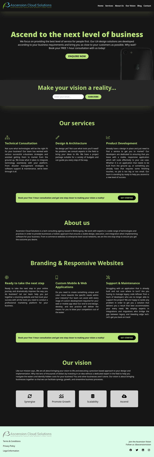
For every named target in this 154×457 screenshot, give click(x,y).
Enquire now (77, 56)
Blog (139, 5)
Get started (127, 198)
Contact (147, 5)
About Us (119, 5)
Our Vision (130, 5)
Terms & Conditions (12, 441)
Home (100, 5)
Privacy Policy (9, 446)
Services (109, 5)
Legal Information (11, 450)
